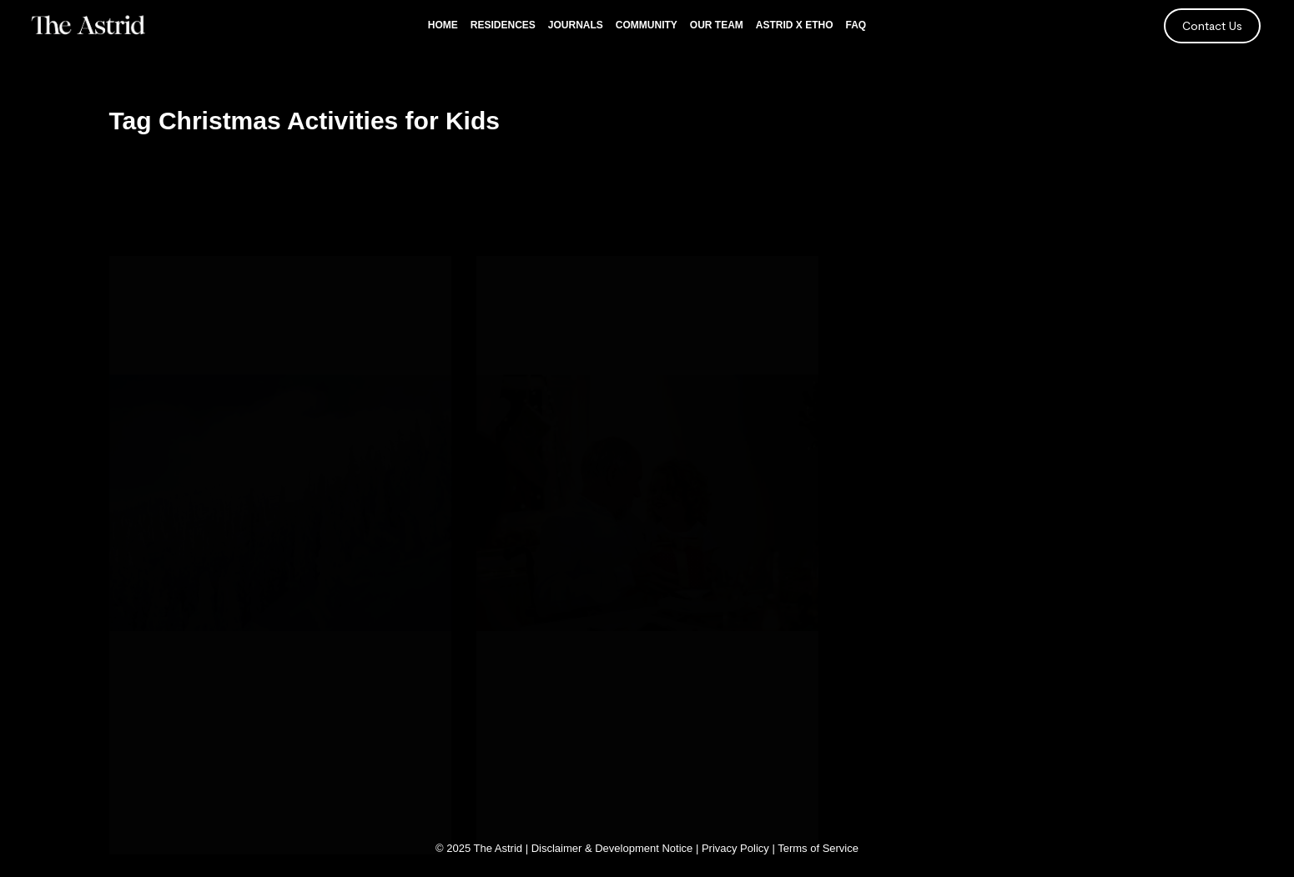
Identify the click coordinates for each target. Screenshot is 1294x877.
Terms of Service (818, 848)
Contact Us (1212, 25)
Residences (503, 25)
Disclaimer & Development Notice (612, 848)
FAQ (856, 25)
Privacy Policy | (740, 848)
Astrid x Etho (794, 25)
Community (646, 25)
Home (443, 25)
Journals (575, 25)
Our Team (716, 25)
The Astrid (498, 848)
